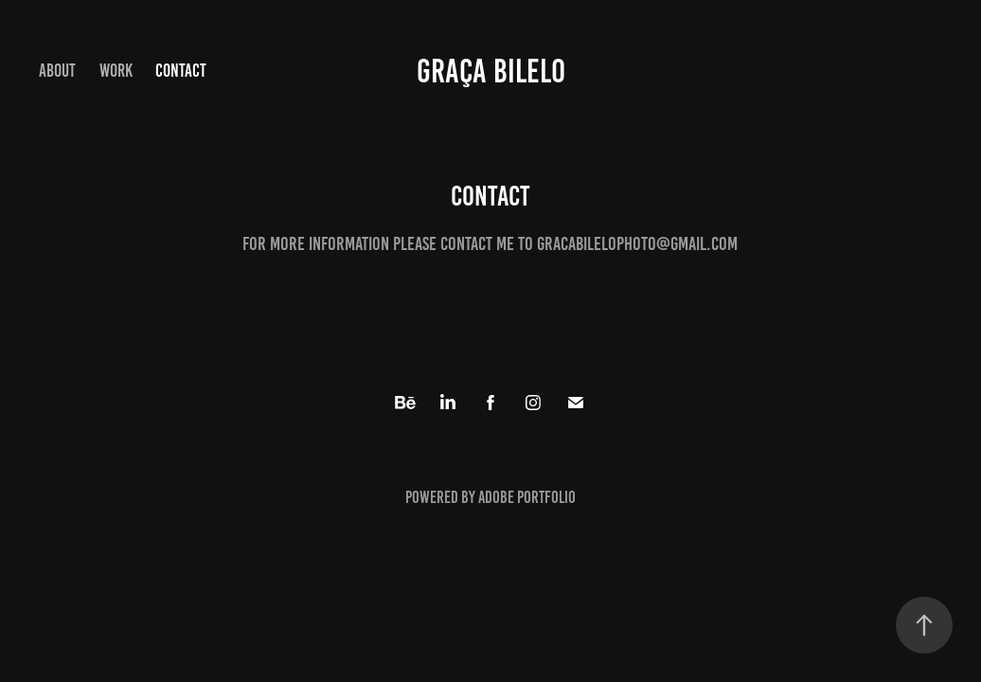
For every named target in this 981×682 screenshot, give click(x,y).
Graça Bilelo (491, 71)
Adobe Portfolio (527, 497)
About (57, 71)
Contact (180, 71)
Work (116, 71)
